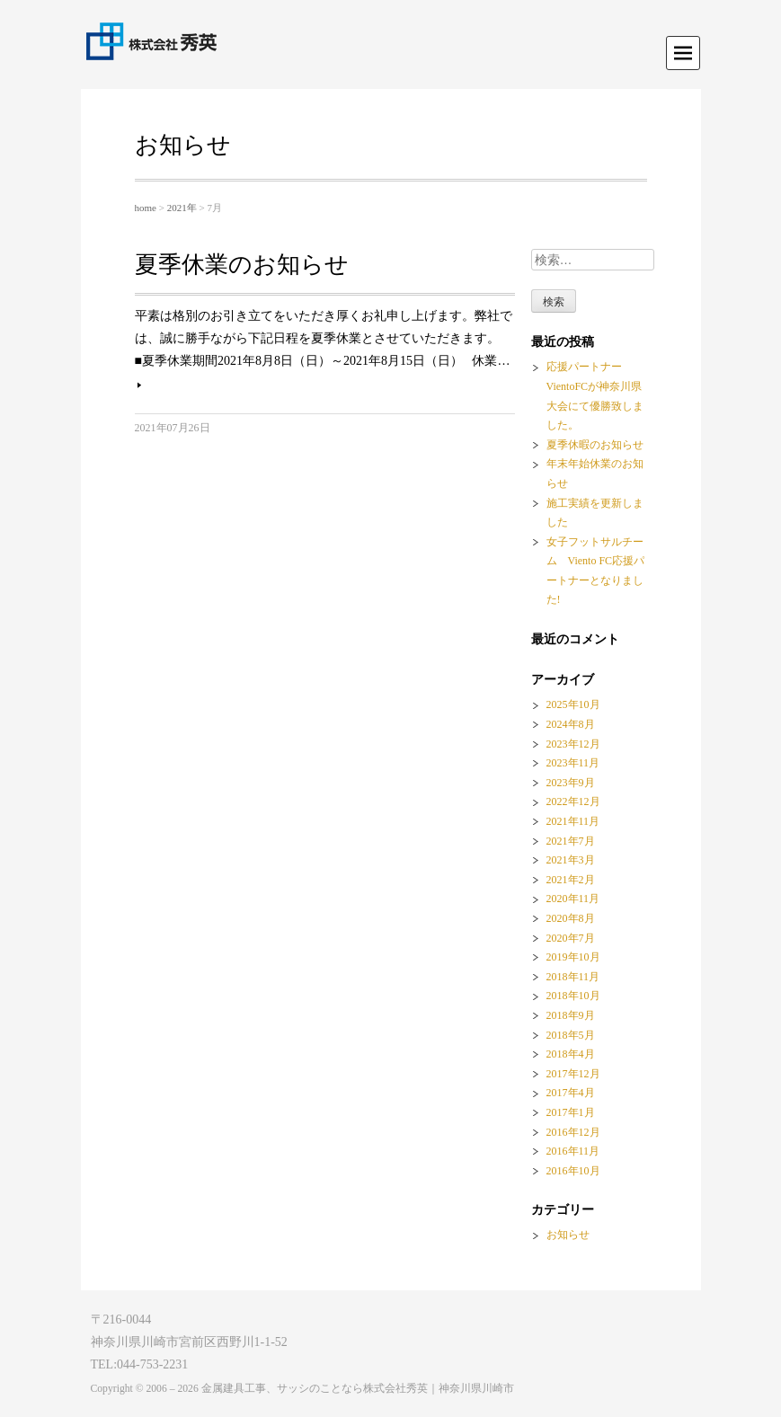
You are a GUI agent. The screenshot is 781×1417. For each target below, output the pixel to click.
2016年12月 (573, 1132)
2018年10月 (573, 995)
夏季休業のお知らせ (242, 265)
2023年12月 (573, 744)
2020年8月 (570, 918)
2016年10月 (573, 1171)
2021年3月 (570, 860)
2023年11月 (573, 763)
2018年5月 (570, 1035)
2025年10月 (573, 704)
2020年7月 (570, 938)
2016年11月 (573, 1151)
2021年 (182, 207)
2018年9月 (570, 1015)
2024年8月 (570, 724)
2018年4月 (570, 1054)
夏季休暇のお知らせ (594, 444)
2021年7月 (570, 841)
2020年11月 (573, 898)
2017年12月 (573, 1073)
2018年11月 (573, 976)
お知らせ (568, 1234)
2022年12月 (573, 801)
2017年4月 (570, 1092)
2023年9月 (570, 782)
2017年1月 (570, 1112)
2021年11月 (573, 821)
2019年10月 (573, 957)
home (145, 207)
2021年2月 (570, 879)
